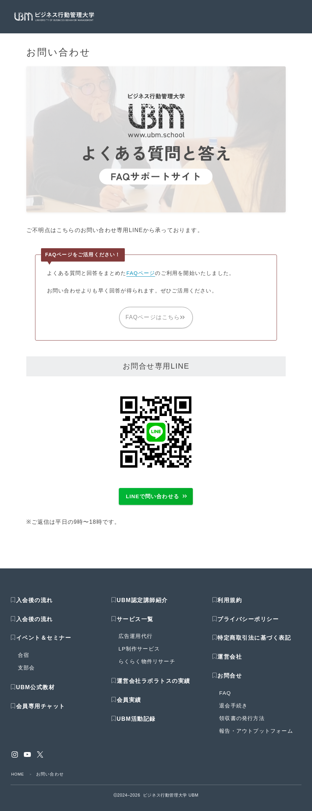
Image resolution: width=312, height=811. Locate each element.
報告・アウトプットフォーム (256, 736)
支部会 (26, 673)
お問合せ (229, 681)
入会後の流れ (34, 605)
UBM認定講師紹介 (142, 605)
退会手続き (233, 711)
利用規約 (229, 605)
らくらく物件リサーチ (146, 667)
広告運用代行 (135, 641)
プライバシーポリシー (248, 624)
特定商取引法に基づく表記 (254, 643)
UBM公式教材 (35, 692)
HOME (18, 779)
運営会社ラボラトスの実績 (153, 686)
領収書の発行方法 (242, 723)
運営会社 (229, 662)
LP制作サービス (139, 654)
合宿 (23, 660)
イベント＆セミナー (44, 643)
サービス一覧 (135, 624)
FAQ (225, 698)
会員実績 (126, 705)
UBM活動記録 (133, 724)
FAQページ (141, 273)
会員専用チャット (38, 711)
